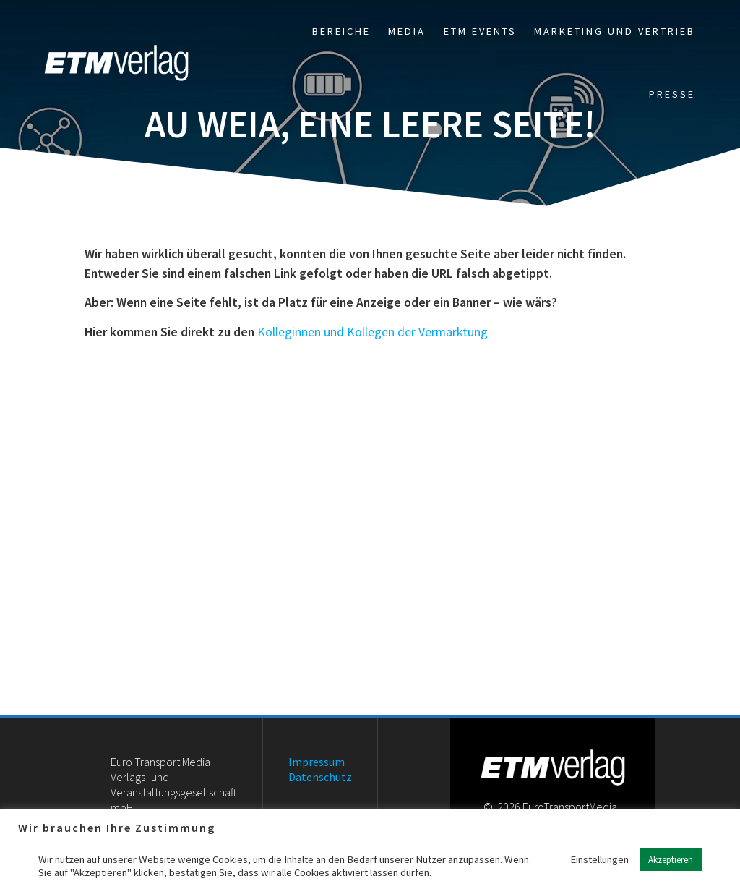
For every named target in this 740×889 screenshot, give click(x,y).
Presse (672, 94)
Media (407, 31)
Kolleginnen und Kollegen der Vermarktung (372, 332)
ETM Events (480, 31)
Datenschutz (320, 777)
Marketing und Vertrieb (614, 31)
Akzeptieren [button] (670, 860)
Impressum (316, 761)
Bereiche (341, 31)
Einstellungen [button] (599, 859)
